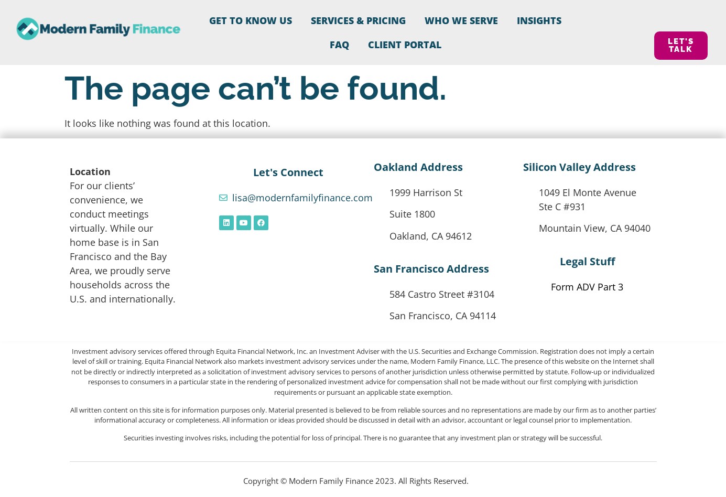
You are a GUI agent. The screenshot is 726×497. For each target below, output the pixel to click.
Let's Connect (288, 172)
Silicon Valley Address (579, 167)
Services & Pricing (358, 20)
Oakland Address (418, 167)
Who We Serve (461, 20)
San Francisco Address (431, 269)
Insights (539, 20)
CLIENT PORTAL (404, 44)
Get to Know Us (250, 20)
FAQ (339, 44)
